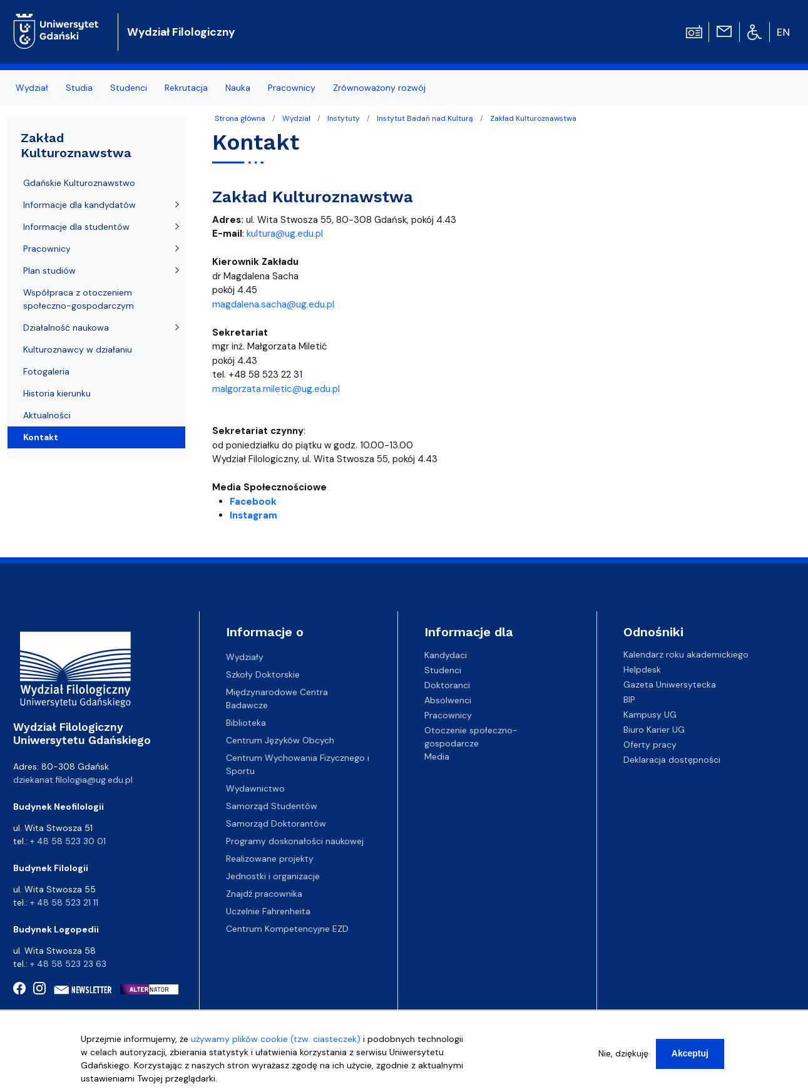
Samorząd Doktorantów (276, 823)
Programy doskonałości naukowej (295, 841)
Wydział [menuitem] (32, 87)
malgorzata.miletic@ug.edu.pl (276, 389)
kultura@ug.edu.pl (285, 233)
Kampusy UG (650, 714)
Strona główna (240, 118)
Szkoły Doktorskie (263, 674)
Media (436, 755)
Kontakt (40, 437)
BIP (629, 699)
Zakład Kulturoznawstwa (533, 118)
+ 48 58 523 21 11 (64, 902)
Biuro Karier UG (654, 729)
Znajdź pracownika (264, 893)
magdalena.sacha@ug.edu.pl (273, 304)
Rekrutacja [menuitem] (186, 87)
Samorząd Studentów (271, 806)
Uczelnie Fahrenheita (268, 911)
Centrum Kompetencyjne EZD (287, 928)
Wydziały (244, 657)
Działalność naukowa (66, 327)
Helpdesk (642, 669)
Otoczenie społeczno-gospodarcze (471, 736)
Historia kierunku (57, 393)
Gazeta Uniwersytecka (669, 684)
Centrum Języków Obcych (280, 740)
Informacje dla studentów (76, 226)
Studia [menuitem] (79, 87)
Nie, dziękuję (623, 1054)
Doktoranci (447, 684)
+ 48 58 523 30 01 (68, 841)
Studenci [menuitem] (128, 87)
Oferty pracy (650, 744)
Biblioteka (246, 722)
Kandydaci (445, 654)
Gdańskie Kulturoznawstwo (79, 182)
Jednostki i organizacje (273, 876)
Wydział (296, 118)
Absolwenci (447, 699)
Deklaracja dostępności (671, 759)
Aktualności (47, 415)
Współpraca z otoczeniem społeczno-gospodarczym (78, 299)
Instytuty (343, 118)
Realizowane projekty (270, 858)
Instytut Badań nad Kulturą (425, 118)
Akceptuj (690, 1054)
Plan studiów (49, 270)
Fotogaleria (46, 371)
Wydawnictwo (255, 788)
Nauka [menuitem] (237, 87)
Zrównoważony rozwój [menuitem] (379, 87)
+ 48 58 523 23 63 (68, 963)
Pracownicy (47, 248)
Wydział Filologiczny (181, 32)
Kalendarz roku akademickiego (686, 654)
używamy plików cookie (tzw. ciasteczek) (276, 1039)
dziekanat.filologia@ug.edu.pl (73, 779)
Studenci (442, 669)
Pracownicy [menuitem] (291, 87)
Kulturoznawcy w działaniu (77, 349)
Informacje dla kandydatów (79, 204)
